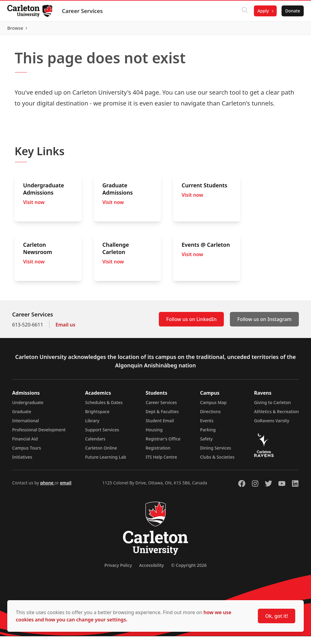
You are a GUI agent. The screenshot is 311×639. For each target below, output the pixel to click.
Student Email (160, 423)
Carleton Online (101, 450)
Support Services (102, 432)
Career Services (84, 11)
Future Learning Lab (105, 460)
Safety (206, 441)
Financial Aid (25, 441)
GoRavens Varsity (271, 423)
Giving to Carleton (272, 405)
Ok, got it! (276, 616)
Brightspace (97, 414)
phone (47, 485)
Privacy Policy (118, 568)
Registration (158, 450)
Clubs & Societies (217, 460)
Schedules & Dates (104, 405)
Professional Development (39, 432)
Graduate (21, 414)
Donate (290, 11)
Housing (154, 432)
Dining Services (215, 450)
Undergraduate (27, 405)
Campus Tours (26, 450)
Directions (210, 414)
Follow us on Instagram (264, 322)
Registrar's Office (163, 441)
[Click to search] (242, 10)
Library (92, 423)
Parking (208, 432)
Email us (65, 327)
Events (207, 423)
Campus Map (213, 405)
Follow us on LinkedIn (191, 322)
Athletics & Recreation (276, 414)
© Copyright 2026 (189, 568)
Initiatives (22, 460)
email (65, 485)
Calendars (95, 441)
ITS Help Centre (161, 460)
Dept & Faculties (162, 414)
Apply (260, 11)
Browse (290, 29)
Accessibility (151, 568)
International (25, 423)
